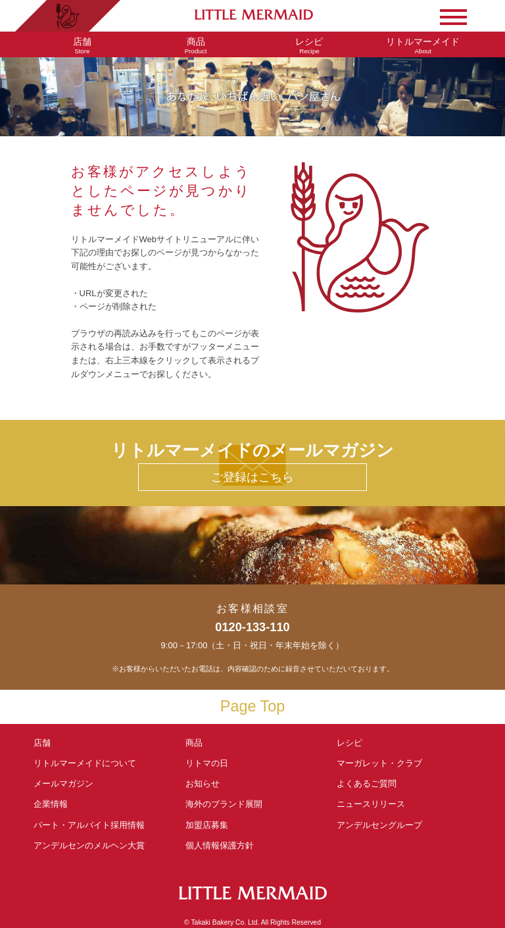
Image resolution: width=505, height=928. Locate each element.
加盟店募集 (211, 825)
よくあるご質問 (367, 783)
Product (195, 45)
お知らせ (202, 783)
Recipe (309, 45)
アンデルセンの (89, 845)
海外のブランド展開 (223, 804)
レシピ (354, 743)
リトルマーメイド (85, 763)
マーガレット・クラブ (379, 763)
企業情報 (51, 804)
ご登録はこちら (252, 477)
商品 (194, 743)
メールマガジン (63, 783)
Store (82, 45)
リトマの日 (206, 763)
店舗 (42, 743)
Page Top (252, 706)
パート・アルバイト (89, 825)
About (423, 45)
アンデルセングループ (384, 825)
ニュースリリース (371, 804)
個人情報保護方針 (219, 845)
